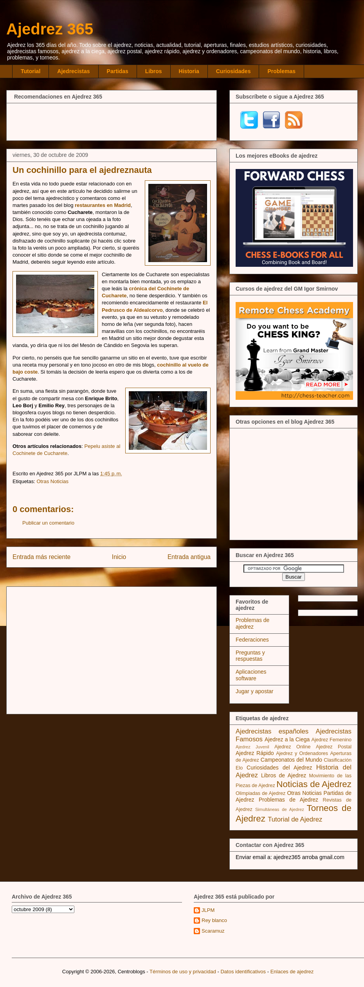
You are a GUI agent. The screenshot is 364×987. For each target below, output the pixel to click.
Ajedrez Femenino (332, 739)
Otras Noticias (52, 481)
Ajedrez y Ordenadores (302, 753)
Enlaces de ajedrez (292, 971)
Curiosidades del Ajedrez (279, 767)
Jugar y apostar (255, 691)
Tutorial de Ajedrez (295, 819)
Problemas (281, 71)
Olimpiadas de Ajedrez (260, 793)
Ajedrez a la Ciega (287, 739)
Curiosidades (233, 71)
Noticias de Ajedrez (313, 784)
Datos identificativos (243, 971)
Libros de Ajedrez (283, 775)
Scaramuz (213, 931)
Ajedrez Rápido (255, 753)
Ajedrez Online (292, 747)
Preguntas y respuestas (250, 655)
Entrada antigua (189, 557)
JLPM (208, 910)
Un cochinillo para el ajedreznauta (82, 170)
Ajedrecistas (73, 71)
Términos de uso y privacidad (183, 971)
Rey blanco (214, 920)
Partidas (117, 71)
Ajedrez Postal (333, 747)
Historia (189, 71)
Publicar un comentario (48, 523)
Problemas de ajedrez (252, 623)
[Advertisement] (111, 121)
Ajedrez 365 (49, 29)
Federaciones (252, 639)
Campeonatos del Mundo (291, 760)
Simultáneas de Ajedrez (279, 809)
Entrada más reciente (41, 557)
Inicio (119, 557)
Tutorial (30, 71)
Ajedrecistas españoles (272, 731)
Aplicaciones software (251, 675)
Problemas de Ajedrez (288, 799)
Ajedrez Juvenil (252, 746)
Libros (153, 71)
